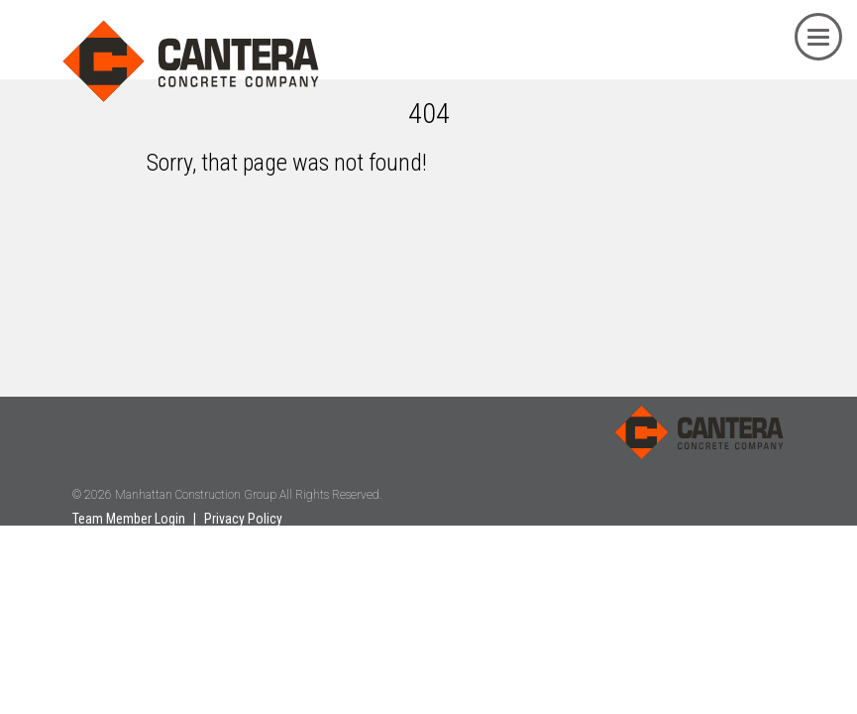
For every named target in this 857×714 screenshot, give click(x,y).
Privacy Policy (243, 519)
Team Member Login (128, 519)
